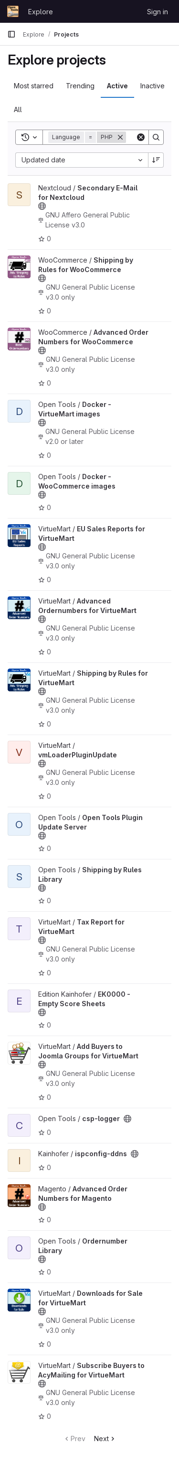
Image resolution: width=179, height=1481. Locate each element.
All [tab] (18, 109)
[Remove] (120, 137)
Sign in (157, 12)
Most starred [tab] (33, 86)
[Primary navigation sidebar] (11, 34)
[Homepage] (13, 11)
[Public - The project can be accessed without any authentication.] (42, 206)
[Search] (156, 137)
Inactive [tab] (152, 86)
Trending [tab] (80, 86)
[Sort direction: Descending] (156, 160)
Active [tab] (117, 86)
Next (105, 1438)
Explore (40, 12)
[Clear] (141, 137)
